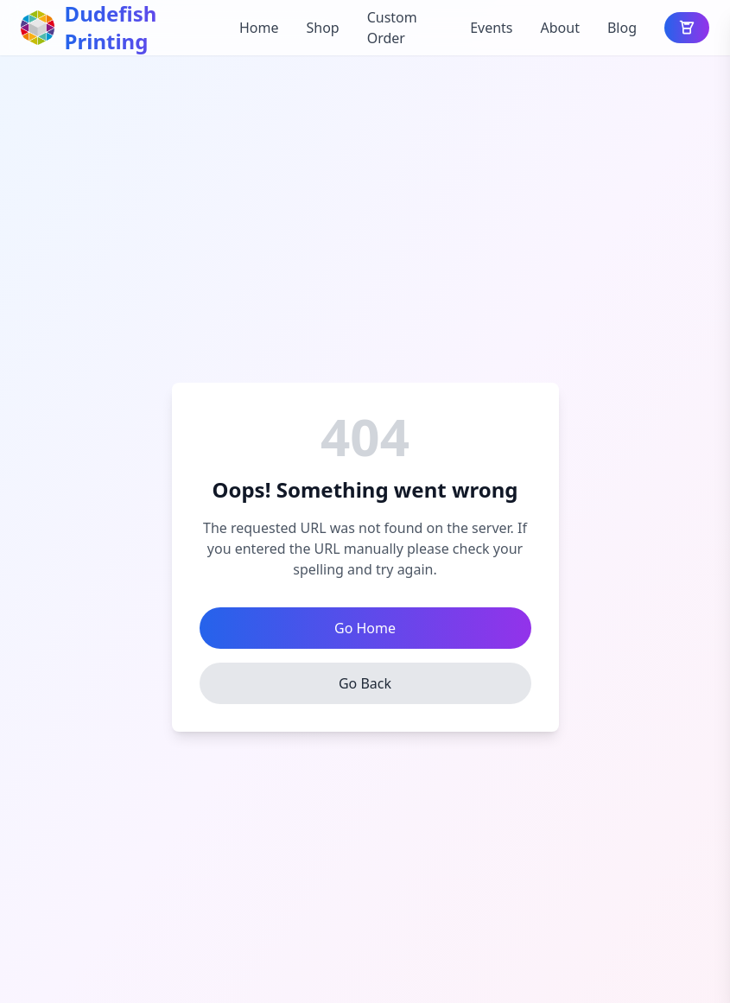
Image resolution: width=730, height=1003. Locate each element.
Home (259, 27)
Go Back (365, 683)
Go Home (365, 628)
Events (491, 27)
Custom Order (392, 28)
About (560, 27)
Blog (622, 27)
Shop (322, 27)
